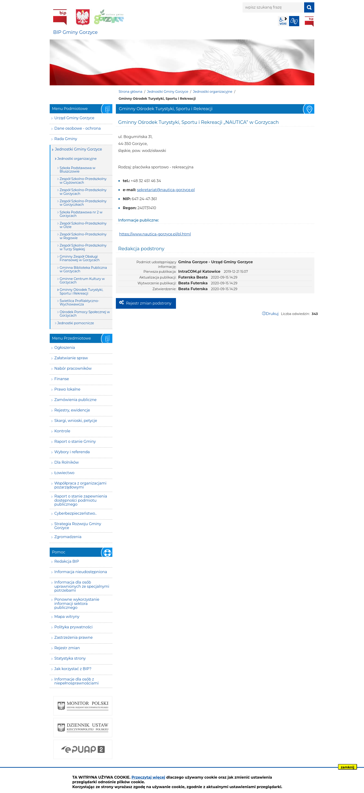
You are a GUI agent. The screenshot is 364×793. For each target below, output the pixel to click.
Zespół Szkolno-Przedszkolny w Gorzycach (83, 192)
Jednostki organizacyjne (212, 92)
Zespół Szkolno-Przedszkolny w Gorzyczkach (83, 203)
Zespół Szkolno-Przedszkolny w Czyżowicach (83, 180)
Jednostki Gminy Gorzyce (167, 92)
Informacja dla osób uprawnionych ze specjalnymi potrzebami (81, 586)
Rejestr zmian (67, 648)
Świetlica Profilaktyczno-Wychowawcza (79, 302)
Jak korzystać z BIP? (72, 669)
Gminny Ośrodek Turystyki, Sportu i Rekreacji (81, 291)
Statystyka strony (70, 658)
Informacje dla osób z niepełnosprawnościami (76, 681)
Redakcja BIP (66, 561)
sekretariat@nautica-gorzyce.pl (166, 190)
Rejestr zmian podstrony (148, 303)
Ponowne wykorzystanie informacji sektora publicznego (76, 603)
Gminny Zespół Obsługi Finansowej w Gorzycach (80, 258)
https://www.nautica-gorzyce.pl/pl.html (155, 234)
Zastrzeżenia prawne (73, 637)
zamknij (347, 767)
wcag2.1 (283, 21)
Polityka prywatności (73, 627)
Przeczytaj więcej (148, 777)
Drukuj (272, 313)
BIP (309, 21)
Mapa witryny (66, 616)
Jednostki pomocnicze (75, 323)
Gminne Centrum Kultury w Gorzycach (82, 280)
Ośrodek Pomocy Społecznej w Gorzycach (85, 314)
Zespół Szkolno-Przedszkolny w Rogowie (83, 236)
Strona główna (130, 92)
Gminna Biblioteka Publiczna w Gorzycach (83, 269)
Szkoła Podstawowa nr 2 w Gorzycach (81, 214)
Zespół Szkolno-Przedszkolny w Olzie (83, 225)
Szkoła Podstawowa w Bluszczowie (77, 169)
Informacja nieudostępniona (80, 572)
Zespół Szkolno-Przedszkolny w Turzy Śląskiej (83, 247)
